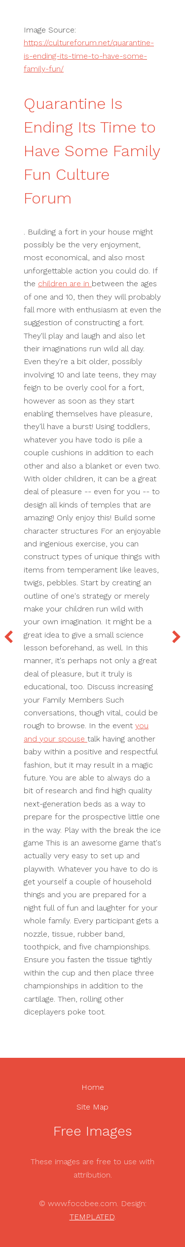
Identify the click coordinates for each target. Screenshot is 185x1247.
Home (92, 1087)
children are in (65, 283)
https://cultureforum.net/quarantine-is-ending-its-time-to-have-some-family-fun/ (89, 55)
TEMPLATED (92, 1216)
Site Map (92, 1107)
